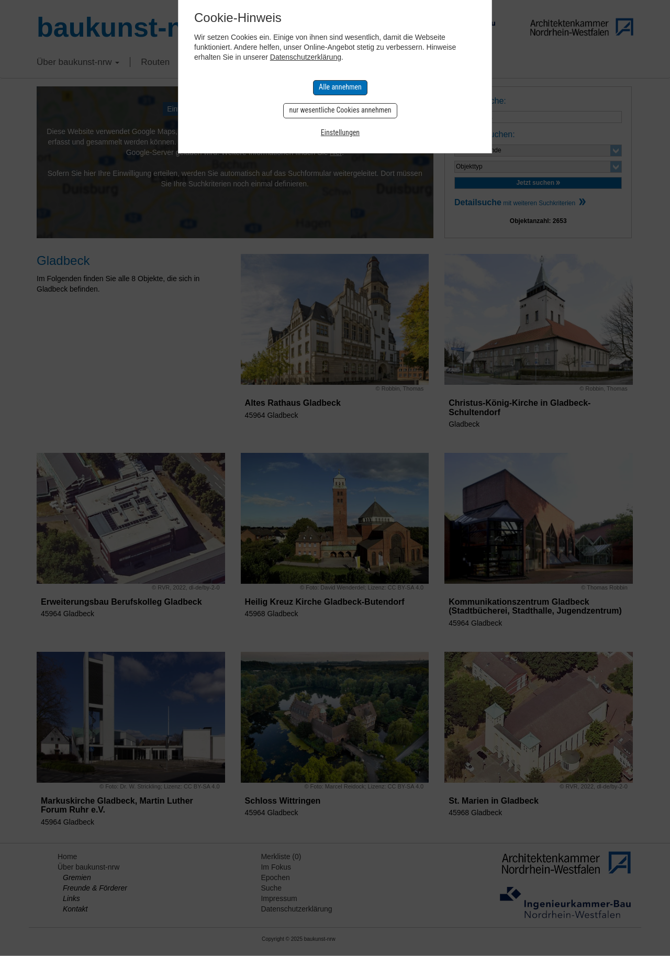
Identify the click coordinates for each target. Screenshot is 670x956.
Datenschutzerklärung (305, 57)
